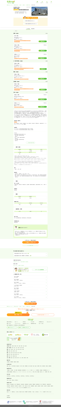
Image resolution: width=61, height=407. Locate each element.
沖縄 (27, 357)
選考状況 (24, 321)
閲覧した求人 (9, 323)
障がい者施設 (37, 371)
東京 (9, 349)
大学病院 (11, 370)
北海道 (20, 306)
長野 (23, 347)
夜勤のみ (16, 380)
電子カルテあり (15, 265)
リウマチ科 (8, 387)
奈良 (18, 352)
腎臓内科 (34, 384)
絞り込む (15, 30)
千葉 (16, 349)
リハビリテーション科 (14, 387)
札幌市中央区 (28, 306)
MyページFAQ (41, 323)
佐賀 (14, 357)
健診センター (42, 371)
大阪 (9, 352)
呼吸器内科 (18, 384)
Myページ (16, 321)
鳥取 (14, 354)
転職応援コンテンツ (26, 323)
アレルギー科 (21, 387)
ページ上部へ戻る (30, 245)
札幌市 (24, 306)
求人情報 (28, 28)
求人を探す (32, 321)
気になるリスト (49, 321)
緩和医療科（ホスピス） (27, 387)
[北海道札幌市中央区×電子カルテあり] (30, 253)
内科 (15, 384)
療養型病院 (19, 370)
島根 (16, 354)
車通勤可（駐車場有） (21, 265)
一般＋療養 (15, 370)
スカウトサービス (17, 323)
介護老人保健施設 (9, 371)
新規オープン (9, 391)
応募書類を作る (41, 321)
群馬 (23, 349)
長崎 (16, 357)
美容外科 (8, 384)
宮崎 (22, 357)
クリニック (28, 370)
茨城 (19, 349)
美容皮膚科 (12, 384)
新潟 (12, 347)
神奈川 (12, 349)
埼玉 (14, 349)
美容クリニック (33, 370)
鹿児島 (25, 357)
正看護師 (8, 361)
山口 (18, 354)
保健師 (15, 361)
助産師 (18, 361)
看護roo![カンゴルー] (9, 306)
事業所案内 (8, 397)
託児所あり (37, 391)
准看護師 (11, 361)
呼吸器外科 (44, 384)
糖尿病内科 (38, 384)
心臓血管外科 (49, 384)
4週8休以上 (13, 391)
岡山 (11, 354)
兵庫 (14, 352)
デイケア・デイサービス (22, 371)
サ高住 (33, 371)
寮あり (34, 391)
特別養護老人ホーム (46, 370)
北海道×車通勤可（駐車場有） (25, 261)
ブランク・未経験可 (43, 391)
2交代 (8, 380)
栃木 (21, 349)
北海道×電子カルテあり (16, 261)
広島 (9, 354)
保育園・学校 (47, 371)
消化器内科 (22, 384)
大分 (20, 357)
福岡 (11, 357)
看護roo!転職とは (9, 321)
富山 (14, 347)
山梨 (21, 347)
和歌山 (21, 352)
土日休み (17, 391)
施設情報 (32, 28)
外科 (41, 384)
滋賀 (16, 352)
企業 (50, 371)
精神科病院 (24, 370)
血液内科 (30, 384)
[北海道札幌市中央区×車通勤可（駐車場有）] (30, 256)
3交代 (10, 380)
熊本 (18, 357)
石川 (16, 347)
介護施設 (41, 370)
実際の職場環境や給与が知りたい (31, 23)
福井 (18, 347)
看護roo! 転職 (16, 306)
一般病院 (8, 370)
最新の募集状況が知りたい (30, 20)
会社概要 (8, 395)
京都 (11, 352)
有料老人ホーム (15, 371)
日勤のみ (13, 380)
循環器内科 (26, 384)
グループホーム (29, 371)
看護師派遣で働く (33, 323)
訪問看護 (37, 370)
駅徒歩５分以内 (21, 391)
